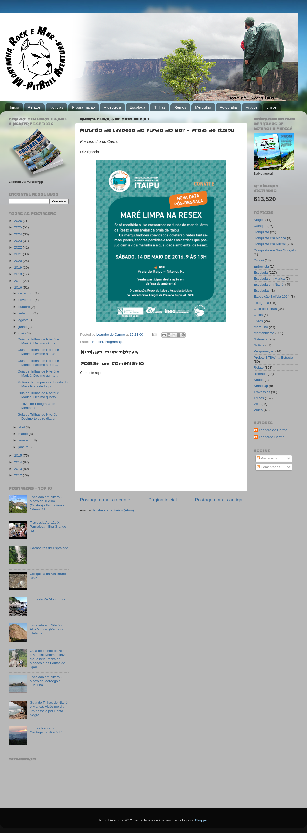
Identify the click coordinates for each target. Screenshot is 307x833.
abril (22, 427)
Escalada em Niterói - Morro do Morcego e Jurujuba (46, 681)
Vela (257, 404)
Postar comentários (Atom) (113, 510)
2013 (18, 469)
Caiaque (260, 226)
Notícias (56, 107)
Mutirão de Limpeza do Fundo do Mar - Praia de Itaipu (43, 384)
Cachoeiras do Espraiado (49, 548)
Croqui (259, 260)
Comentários (268, 467)
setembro (25, 313)
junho (23, 327)
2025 (18, 227)
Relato (259, 367)
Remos (180, 107)
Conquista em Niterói (270, 244)
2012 (18, 475)
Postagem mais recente (105, 499)
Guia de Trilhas (265, 309)
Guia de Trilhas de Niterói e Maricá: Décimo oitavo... (38, 352)
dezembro (26, 293)
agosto (23, 320)
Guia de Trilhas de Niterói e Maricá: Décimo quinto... (38, 373)
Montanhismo (264, 333)
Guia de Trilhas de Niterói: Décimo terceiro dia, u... (38, 416)
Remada (260, 374)
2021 (18, 254)
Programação (83, 107)
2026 (18, 221)
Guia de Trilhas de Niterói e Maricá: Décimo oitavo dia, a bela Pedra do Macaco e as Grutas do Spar (49, 659)
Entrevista (261, 266)
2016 (18, 287)
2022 (18, 247)
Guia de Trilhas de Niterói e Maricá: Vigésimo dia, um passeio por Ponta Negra (49, 709)
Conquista (261, 232)
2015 (18, 455)
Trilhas (159, 107)
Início (14, 107)
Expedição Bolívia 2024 (271, 296)
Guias (258, 315)
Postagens (267, 458)
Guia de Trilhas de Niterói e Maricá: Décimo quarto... (38, 395)
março (23, 434)
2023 (18, 241)
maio (22, 333)
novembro (26, 300)
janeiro (23, 447)
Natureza (261, 339)
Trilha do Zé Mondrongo (48, 599)
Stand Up (261, 386)
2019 (18, 267)
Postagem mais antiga (218, 499)
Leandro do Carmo (273, 430)
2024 (18, 234)
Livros (271, 107)
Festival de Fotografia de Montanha (36, 406)
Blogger (201, 820)
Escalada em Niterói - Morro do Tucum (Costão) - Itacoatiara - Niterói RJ (47, 503)
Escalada (137, 107)
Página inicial (162, 499)
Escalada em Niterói (269, 284)
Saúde (259, 380)
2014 (18, 462)
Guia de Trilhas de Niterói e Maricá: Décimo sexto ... (38, 363)
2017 (18, 281)
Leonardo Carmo (271, 437)
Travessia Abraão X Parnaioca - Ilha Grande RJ (48, 527)
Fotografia (228, 107)
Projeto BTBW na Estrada (273, 357)
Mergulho (203, 107)
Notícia (97, 342)
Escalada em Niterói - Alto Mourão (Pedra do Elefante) (47, 629)
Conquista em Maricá (270, 238)
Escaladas (261, 290)
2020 (18, 261)
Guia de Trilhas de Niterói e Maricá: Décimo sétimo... (38, 341)
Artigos (252, 107)
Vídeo (258, 410)
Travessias (262, 392)
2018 (18, 274)
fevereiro (25, 440)
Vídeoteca (112, 107)
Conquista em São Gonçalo (275, 250)
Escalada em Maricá (269, 278)
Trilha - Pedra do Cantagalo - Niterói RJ (46, 730)
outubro (24, 307)
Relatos (34, 107)
